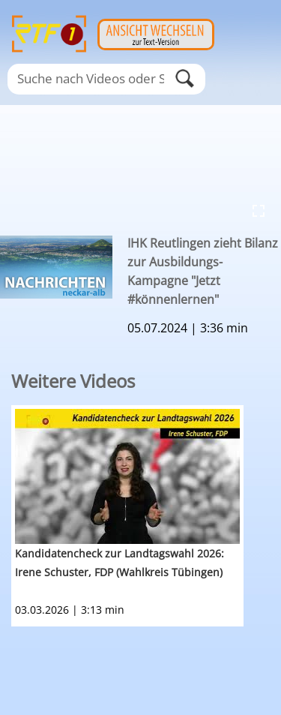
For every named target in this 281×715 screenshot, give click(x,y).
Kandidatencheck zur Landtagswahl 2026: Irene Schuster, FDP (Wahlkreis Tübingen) (119, 562)
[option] (146, 515)
